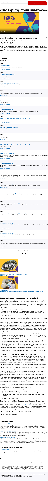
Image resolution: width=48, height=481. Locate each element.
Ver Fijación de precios (5, 69)
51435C (1, 201)
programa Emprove (25, 404)
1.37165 (1, 99)
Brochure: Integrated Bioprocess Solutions (8, 423)
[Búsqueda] (45, 5)
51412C (1, 108)
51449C (1, 211)
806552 (1, 81)
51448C (1, 116)
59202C (1, 63)
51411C (1, 182)
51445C (1, 143)
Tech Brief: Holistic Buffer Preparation (7, 437)
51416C (1, 162)
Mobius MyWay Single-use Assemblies (8, 431)
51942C (1, 152)
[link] (7, 477)
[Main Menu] (1, 2)
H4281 (1, 172)
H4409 (1, 191)
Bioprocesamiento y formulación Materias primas (11, 9)
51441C (1, 240)
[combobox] (24, 5)
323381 (1, 72)
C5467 (1, 90)
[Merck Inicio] (6, 2)
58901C (1, 125)
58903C (1, 134)
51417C (1, 221)
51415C (1, 231)
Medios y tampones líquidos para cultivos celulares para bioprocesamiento (32, 9)
